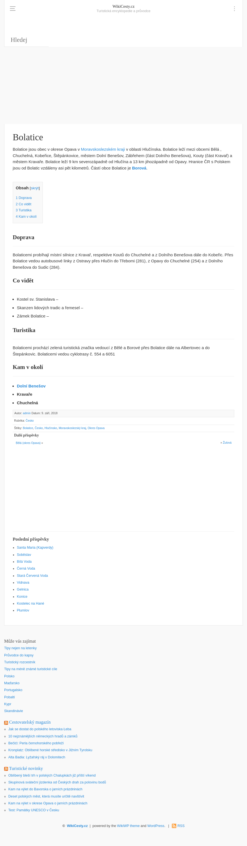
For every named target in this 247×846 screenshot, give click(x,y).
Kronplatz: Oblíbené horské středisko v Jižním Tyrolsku (50, 750)
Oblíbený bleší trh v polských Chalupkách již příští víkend (52, 775)
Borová (139, 168)
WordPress (155, 826)
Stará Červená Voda (32, 576)
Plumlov (23, 610)
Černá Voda (26, 568)
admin (27, 413)
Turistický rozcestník (19, 662)
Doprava (24, 198)
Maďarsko (12, 683)
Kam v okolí (26, 217)
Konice (22, 597)
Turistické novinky (26, 768)
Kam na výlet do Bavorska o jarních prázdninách (45, 789)
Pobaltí (9, 697)
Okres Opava (96, 428)
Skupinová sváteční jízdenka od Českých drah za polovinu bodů (57, 782)
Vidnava (23, 582)
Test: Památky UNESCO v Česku (33, 810)
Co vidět (23, 204)
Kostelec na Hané (30, 603)
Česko (30, 420)
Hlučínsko (50, 428)
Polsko (9, 676)
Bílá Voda (24, 562)
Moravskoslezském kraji (103, 149)
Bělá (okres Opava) (28, 442)
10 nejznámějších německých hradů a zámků (42, 736)
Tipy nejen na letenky (20, 648)
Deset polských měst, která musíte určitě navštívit (46, 796)
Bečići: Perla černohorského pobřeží (36, 743)
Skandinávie (13, 711)
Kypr (7, 704)
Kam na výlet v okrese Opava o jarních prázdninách (47, 803)
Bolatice (28, 428)
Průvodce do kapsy (18, 655)
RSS (181, 826)
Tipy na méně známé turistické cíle (30, 669)
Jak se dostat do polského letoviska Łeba (39, 729)
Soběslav (24, 555)
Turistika (23, 210)
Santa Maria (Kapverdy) (35, 547)
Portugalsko (13, 690)
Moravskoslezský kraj (72, 428)
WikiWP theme (128, 826)
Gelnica (22, 589)
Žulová (227, 442)
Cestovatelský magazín (30, 722)
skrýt (35, 188)
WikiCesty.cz (123, 6)
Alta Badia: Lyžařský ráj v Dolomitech (36, 757)
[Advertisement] (123, 85)
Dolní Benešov (31, 386)
